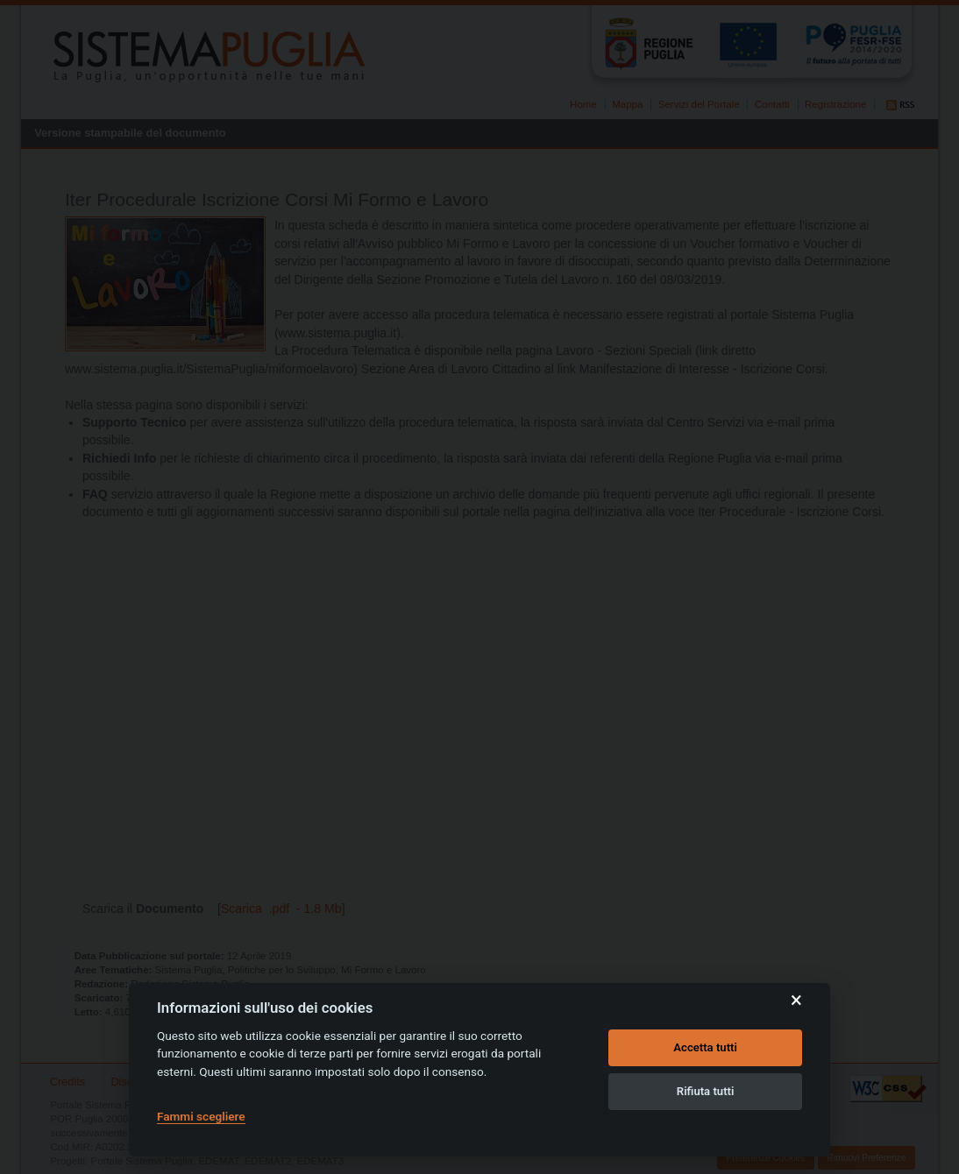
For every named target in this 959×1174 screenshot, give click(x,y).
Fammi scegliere (201, 1116)
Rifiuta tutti (706, 1091)
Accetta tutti (705, 1047)
